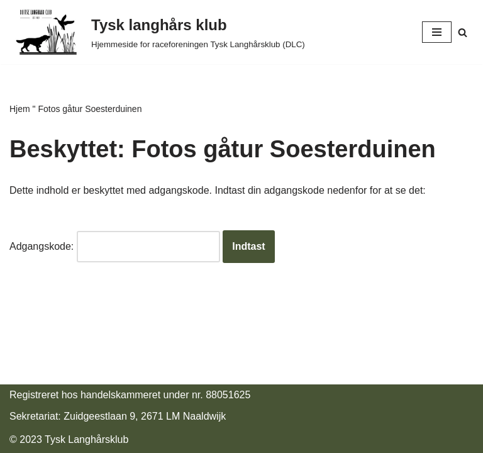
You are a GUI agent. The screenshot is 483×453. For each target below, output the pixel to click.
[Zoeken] (462, 32)
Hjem (19, 109)
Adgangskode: (114, 246)
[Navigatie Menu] (437, 32)
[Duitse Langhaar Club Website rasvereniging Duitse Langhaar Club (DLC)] (157, 32)
